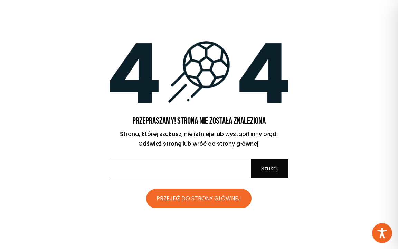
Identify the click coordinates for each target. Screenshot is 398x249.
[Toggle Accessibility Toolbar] (382, 233)
